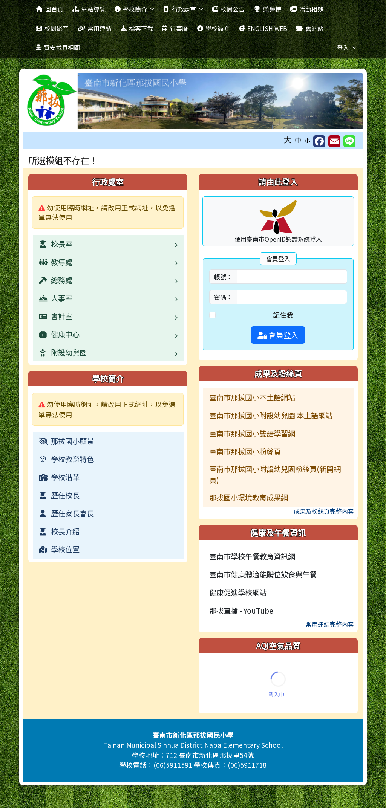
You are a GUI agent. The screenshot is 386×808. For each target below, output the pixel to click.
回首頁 (49, 9)
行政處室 (183, 9)
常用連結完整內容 (330, 624)
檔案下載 (137, 28)
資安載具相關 (58, 47)
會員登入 (278, 334)
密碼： (223, 296)
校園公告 (228, 9)
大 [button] (288, 139)
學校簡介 (134, 9)
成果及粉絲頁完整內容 (324, 511)
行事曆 (175, 28)
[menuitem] (108, 441)
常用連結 (95, 28)
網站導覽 (89, 9)
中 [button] (298, 140)
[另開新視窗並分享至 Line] (349, 141)
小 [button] (307, 140)
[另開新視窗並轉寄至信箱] (334, 141)
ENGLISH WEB (263, 28)
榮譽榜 (267, 9)
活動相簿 (306, 9)
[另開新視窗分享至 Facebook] (319, 141)
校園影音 (52, 28)
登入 (346, 47)
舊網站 (309, 28)
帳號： (223, 276)
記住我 (283, 315)
